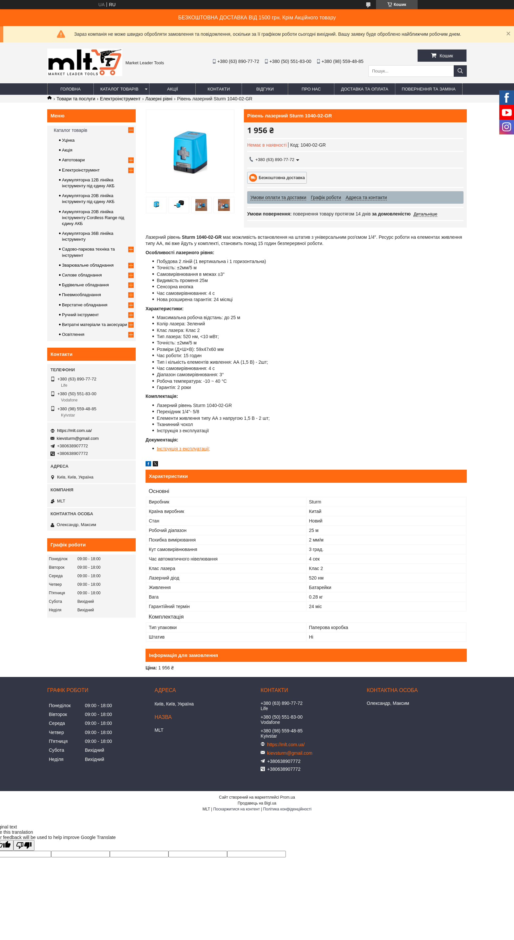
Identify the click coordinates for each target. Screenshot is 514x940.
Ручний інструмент (80, 314)
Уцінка (68, 140)
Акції (172, 89)
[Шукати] (460, 71)
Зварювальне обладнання (88, 265)
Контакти (219, 89)
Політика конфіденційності (287, 809)
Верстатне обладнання (85, 304)
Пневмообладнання (81, 294)
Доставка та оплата (364, 89)
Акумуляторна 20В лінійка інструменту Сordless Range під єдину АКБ (93, 217)
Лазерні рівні (158, 98)
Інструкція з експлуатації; (183, 448)
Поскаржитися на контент (236, 809)
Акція (67, 150)
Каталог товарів (119, 89)
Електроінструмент (120, 98)
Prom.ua (287, 797)
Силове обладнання (82, 275)
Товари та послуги (75, 98)
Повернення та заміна (429, 89)
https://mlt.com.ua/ (74, 430)
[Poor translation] (23, 845)
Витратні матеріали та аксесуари (94, 324)
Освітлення (73, 334)
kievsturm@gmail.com (78, 438)
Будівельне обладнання (85, 284)
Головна (70, 89)
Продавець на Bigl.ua (257, 803)
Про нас (311, 89)
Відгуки (265, 89)
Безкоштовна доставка (282, 177)
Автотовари (73, 159)
